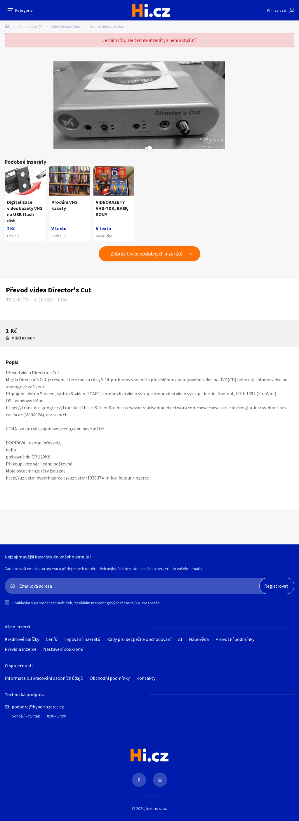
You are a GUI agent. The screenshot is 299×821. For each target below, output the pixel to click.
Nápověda (199, 814)
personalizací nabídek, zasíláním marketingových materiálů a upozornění (97, 778)
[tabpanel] (139, 105)
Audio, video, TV (30, 26)
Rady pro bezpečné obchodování (139, 814)
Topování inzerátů (82, 814)
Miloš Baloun (23, 513)
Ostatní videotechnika (106, 26)
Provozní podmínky (234, 814)
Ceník (51, 814)
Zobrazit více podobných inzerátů (146, 429)
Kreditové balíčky (22, 814)
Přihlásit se (276, 10)
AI (180, 814)
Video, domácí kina (65, 26)
